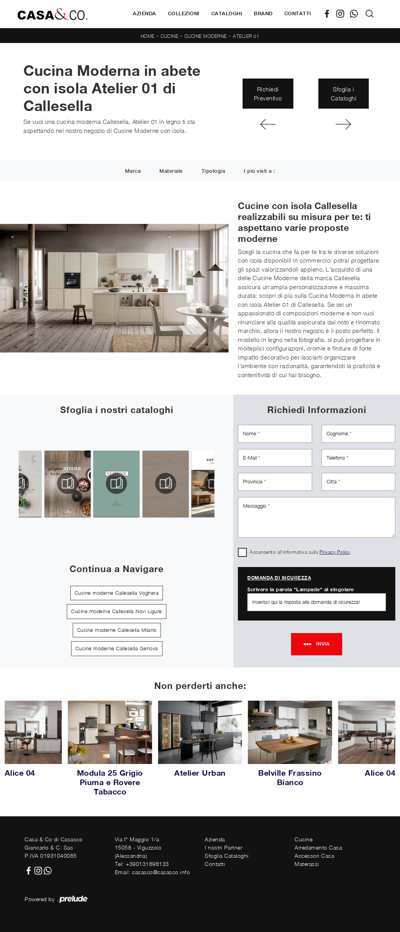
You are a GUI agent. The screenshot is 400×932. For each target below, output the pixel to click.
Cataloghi (227, 13)
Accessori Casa (314, 855)
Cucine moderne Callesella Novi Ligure (116, 611)
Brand (263, 13)
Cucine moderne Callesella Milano (117, 630)
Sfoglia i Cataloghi (344, 94)
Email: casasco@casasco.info (152, 872)
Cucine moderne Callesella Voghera (117, 593)
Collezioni (184, 13)
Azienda (144, 13)
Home (148, 36)
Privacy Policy (335, 552)
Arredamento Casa (318, 847)
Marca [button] (133, 171)
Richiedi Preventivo (268, 94)
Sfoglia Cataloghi (227, 855)
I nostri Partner (223, 847)
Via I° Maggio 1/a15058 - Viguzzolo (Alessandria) (138, 847)
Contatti (297, 13)
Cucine (169, 36)
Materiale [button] (171, 171)
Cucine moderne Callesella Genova (116, 648)
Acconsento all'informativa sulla (300, 552)
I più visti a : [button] (259, 171)
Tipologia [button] (213, 171)
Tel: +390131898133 (142, 863)
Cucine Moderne (205, 36)
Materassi (307, 863)
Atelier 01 (246, 36)
